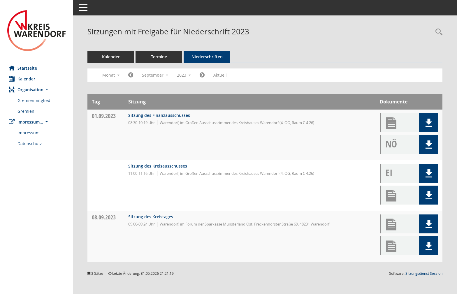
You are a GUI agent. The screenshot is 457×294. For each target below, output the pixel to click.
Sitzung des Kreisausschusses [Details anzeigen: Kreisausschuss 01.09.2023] (157, 166)
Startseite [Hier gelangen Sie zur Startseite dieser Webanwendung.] (23, 68)
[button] (36, 89)
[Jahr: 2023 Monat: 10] (202, 75)
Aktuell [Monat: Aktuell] (220, 75)
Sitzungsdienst (423, 273)
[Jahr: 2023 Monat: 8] (131, 75)
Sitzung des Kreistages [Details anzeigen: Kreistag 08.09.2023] (150, 216)
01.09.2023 (104, 116)
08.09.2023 (104, 217)
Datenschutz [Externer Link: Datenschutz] (29, 143)
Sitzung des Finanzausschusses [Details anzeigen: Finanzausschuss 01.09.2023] (159, 115)
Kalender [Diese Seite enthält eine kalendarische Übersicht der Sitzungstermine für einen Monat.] (22, 79)
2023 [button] (184, 75)
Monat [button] (110, 75)
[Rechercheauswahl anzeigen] (437, 32)
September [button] (155, 75)
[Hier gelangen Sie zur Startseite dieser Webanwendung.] (36, 30)
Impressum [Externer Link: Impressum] (28, 132)
